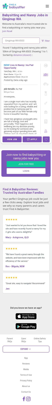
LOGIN (26, 171)
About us (26, 386)
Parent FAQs (10, 340)
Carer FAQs (23, 340)
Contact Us (26, 392)
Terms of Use (26, 375)
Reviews (26, 364)
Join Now (7, 31)
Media (26, 369)
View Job (12, 139)
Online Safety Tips (40, 340)
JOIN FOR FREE (26, 164)
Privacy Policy (26, 380)
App (26, 358)
